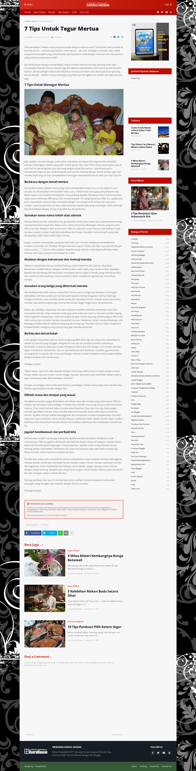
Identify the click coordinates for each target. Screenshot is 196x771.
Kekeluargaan (150, 267)
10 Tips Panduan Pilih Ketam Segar (95, 627)
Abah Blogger (150, 468)
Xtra (150, 400)
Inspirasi (150, 392)
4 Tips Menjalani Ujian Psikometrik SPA (144, 215)
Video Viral (150, 488)
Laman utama (30, 21)
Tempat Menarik (150, 275)
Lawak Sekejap (150, 372)
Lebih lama (117, 734)
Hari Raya (150, 311)
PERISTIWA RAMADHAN (150, 460)
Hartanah (150, 327)
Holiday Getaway (150, 331)
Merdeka (150, 440)
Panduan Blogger (150, 448)
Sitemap (143, 766)
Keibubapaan (150, 319)
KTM (150, 472)
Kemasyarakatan (150, 436)
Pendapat (150, 408)
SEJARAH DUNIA (150, 420)
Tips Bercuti (150, 295)
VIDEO (150, 347)
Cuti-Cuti (84, 12)
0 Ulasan (58, 37)
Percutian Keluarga (150, 456)
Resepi (51, 12)
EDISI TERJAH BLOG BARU (150, 384)
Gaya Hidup (39, 12)
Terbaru (29, 734)
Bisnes (150, 480)
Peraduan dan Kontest (150, 424)
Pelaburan (150, 343)
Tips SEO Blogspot (150, 307)
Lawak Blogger (150, 380)
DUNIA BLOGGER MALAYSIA (150, 263)
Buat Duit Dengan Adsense (150, 364)
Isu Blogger (150, 412)
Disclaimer (41, 515)
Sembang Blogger (150, 255)
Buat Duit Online (150, 271)
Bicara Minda (150, 339)
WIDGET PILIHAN (150, 335)
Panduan (44, 524)
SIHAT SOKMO (150, 476)
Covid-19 (150, 355)
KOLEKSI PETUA (150, 428)
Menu (30, 4)
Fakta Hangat (150, 259)
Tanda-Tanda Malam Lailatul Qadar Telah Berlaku (141, 130)
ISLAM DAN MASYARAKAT (150, 416)
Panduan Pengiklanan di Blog (150, 388)
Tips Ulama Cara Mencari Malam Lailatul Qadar (143, 145)
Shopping (150, 279)
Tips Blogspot (150, 315)
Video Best (150, 351)
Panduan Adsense (150, 396)
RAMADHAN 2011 (150, 464)
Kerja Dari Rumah (150, 287)
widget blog (150, 404)
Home (27, 12)
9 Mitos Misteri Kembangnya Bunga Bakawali (95, 558)
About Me (154, 766)
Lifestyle (150, 239)
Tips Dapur (63, 12)
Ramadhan (150, 299)
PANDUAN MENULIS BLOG (150, 247)
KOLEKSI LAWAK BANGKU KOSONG (150, 376)
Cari (167, 4)
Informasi (150, 368)
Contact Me (166, 766)
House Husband (46, 21)
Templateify (40, 766)
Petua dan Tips (150, 444)
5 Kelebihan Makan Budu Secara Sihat (93, 593)
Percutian (150, 283)
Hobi (74, 12)
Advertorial (150, 291)
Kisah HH (150, 452)
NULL (150, 432)
